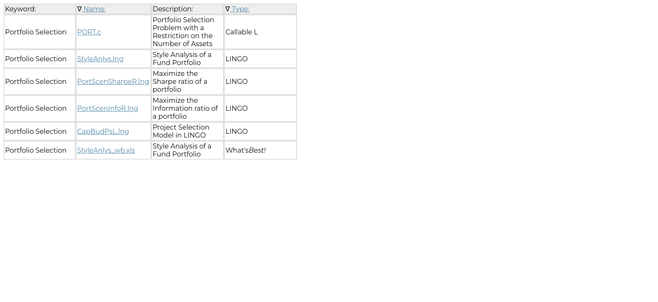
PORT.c (89, 32)
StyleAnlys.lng (100, 59)
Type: (239, 9)
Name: (94, 9)
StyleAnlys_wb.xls (106, 150)
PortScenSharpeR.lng (113, 82)
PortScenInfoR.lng (107, 108)
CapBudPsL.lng (103, 131)
